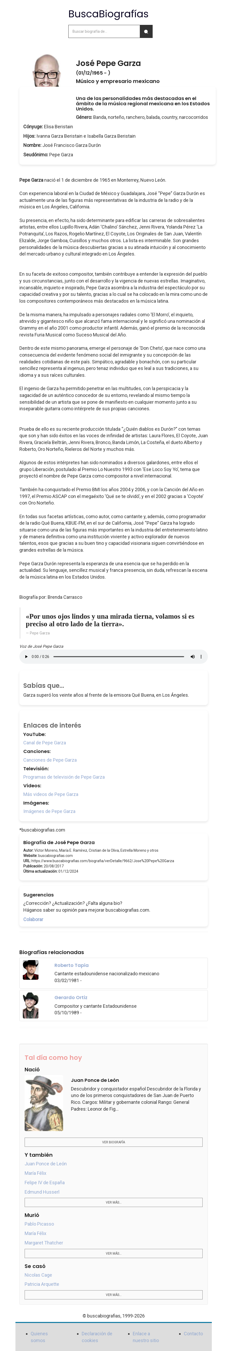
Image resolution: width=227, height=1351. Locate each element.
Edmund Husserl (42, 1192)
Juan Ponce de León (46, 1163)
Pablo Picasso (39, 1224)
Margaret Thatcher (44, 1242)
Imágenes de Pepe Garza (49, 811)
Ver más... (113, 1202)
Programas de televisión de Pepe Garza (64, 777)
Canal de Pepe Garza (44, 742)
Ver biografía (113, 1142)
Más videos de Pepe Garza (50, 794)
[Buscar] (146, 31)
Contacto (193, 1333)
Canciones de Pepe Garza (50, 760)
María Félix (35, 1173)
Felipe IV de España (45, 1182)
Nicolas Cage (38, 1275)
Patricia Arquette (42, 1284)
